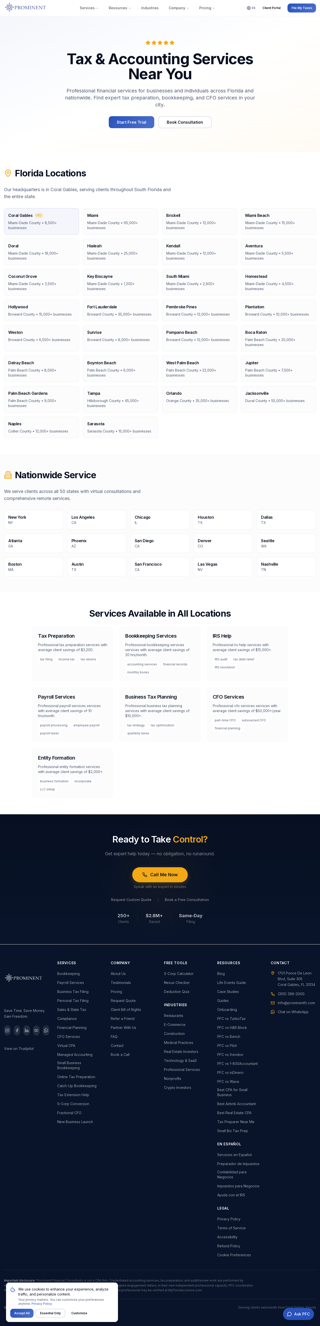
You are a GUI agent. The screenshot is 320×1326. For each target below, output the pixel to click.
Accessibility (227, 1237)
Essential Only (50, 1318)
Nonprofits (172, 1078)
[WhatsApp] (46, 1030)
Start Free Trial (131, 122)
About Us (118, 973)
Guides (223, 1000)
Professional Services (182, 1069)
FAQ (114, 1036)
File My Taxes (302, 8)
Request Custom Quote (131, 899)
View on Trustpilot (19, 1048)
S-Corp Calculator (179, 973)
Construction (174, 1033)
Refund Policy (228, 1246)
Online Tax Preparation (76, 1077)
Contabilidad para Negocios (231, 1174)
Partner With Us (123, 1027)
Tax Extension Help (73, 1095)
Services (89, 8)
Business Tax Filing (72, 991)
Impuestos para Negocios (238, 1186)
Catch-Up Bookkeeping (76, 1086)
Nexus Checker (177, 982)
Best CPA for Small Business (232, 1092)
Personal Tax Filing (72, 1000)
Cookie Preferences (234, 1255)
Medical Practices (178, 1042)
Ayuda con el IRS (231, 1195)
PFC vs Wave (228, 1081)
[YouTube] (36, 1030)
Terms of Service (231, 1228)
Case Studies (228, 991)
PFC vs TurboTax (231, 1018)
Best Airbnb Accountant (236, 1104)
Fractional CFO (69, 1113)
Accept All (22, 1318)
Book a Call (120, 1054)
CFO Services (68, 1036)
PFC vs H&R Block (232, 1027)
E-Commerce (175, 1024)
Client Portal (271, 8)
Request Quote (123, 1000)
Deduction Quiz (177, 991)
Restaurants (173, 1015)
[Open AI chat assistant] (298, 1314)
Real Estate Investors (181, 1051)
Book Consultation (185, 122)
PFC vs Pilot (227, 1045)
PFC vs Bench (228, 1036)
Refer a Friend (122, 1018)
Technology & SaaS (180, 1060)
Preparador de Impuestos (238, 1164)
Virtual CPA (66, 1045)
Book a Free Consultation (187, 899)
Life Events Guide (231, 982)
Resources (120, 8)
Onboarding (227, 1009)
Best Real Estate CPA (234, 1113)
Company (179, 8)
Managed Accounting (74, 1054)
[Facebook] (17, 1030)
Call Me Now (160, 874)
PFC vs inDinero (230, 1072)
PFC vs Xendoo (230, 1054)
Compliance (67, 1018)
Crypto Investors (177, 1087)
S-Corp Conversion (73, 1104)
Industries (150, 8)
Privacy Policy (228, 1219)
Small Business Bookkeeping (69, 1065)
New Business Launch (75, 1122)
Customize (79, 1318)
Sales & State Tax (71, 1009)
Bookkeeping (68, 973)
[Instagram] (7, 1030)
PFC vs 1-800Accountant (237, 1063)
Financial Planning (71, 1027)
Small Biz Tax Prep (232, 1131)
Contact (117, 1045)
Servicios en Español (234, 1155)
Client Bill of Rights (126, 1009)
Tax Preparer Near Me (235, 1122)
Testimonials (121, 982)
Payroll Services (70, 982)
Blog (221, 973)
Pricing (207, 8)
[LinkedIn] (26, 1030)
